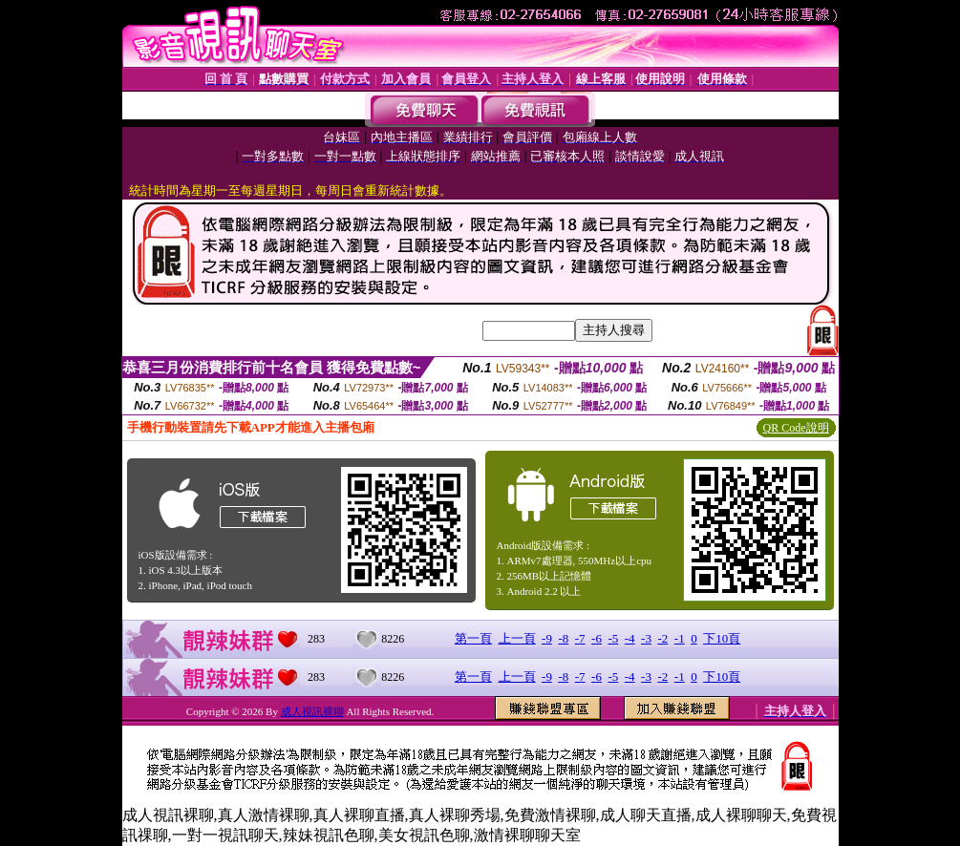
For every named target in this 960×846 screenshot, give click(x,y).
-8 (563, 638)
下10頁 (721, 638)
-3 (646, 638)
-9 (547, 638)
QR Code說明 (796, 427)
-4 (630, 638)
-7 (580, 638)
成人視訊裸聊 (312, 711)
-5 (613, 638)
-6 (596, 638)
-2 (662, 638)
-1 (679, 638)
